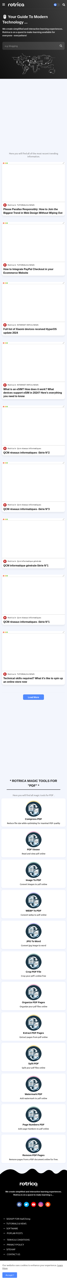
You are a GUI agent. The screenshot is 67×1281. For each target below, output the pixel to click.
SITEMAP (10, 1249)
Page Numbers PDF (33, 1124)
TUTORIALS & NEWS (16, 1223)
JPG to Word (33, 941)
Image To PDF (33, 880)
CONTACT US (13, 1254)
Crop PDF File (33, 971)
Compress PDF (33, 818)
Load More (33, 697)
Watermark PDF (33, 1094)
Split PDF (33, 1063)
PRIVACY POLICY (15, 1244)
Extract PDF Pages (33, 1032)
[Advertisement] (33, 113)
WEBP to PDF (33, 910)
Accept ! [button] (10, 1275)
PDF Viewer (33, 849)
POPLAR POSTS (14, 1233)
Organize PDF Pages (33, 1002)
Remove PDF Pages (33, 1155)
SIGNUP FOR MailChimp (18, 1218)
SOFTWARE (12, 1228)
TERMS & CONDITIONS (18, 1239)
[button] (64, 4)
